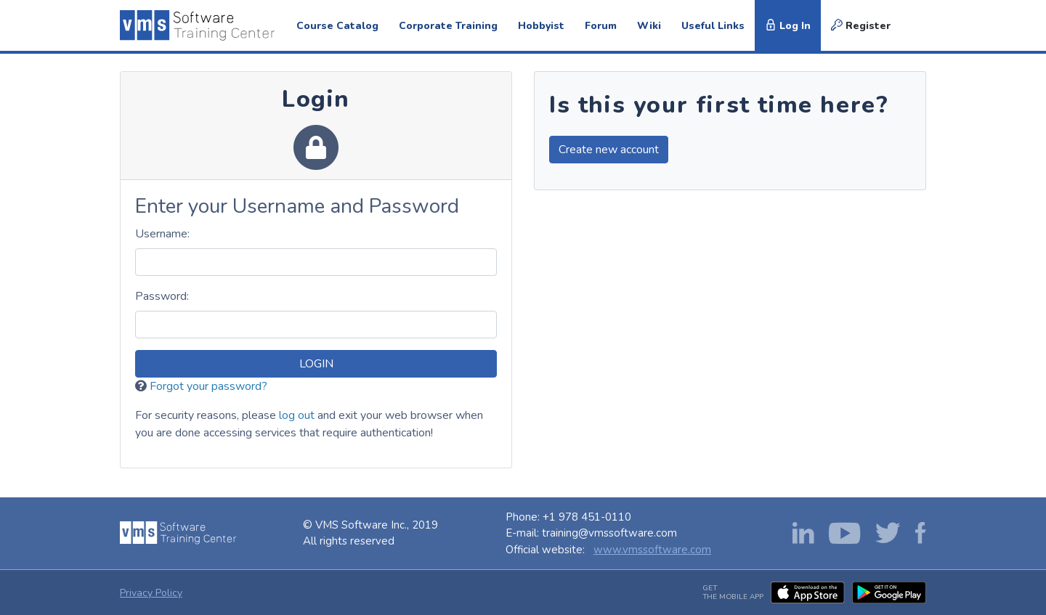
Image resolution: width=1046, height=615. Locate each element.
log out (297, 415)
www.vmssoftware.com (652, 549)
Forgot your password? (208, 386)
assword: (162, 296)
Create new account (609, 150)
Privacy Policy (151, 593)
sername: (162, 234)
